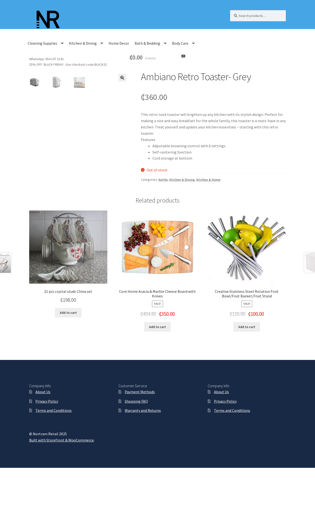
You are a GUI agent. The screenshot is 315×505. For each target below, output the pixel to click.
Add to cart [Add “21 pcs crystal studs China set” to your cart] (68, 350)
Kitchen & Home (208, 179)
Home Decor (119, 43)
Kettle (163, 179)
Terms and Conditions (53, 447)
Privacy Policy (46, 438)
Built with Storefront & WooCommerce (61, 477)
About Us (42, 429)
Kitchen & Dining (83, 43)
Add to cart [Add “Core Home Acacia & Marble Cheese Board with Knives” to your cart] (157, 364)
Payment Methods (140, 429)
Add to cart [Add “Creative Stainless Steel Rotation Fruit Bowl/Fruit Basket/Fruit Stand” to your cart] (246, 364)
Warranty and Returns (143, 447)
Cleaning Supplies (42, 43)
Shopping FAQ (136, 438)
